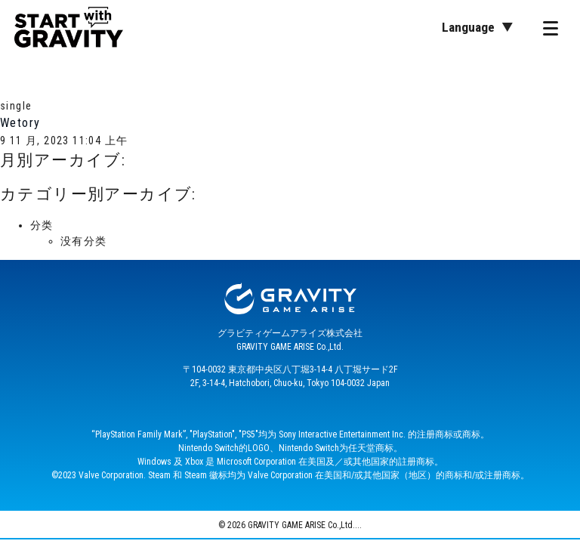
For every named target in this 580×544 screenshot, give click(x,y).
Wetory (20, 123)
